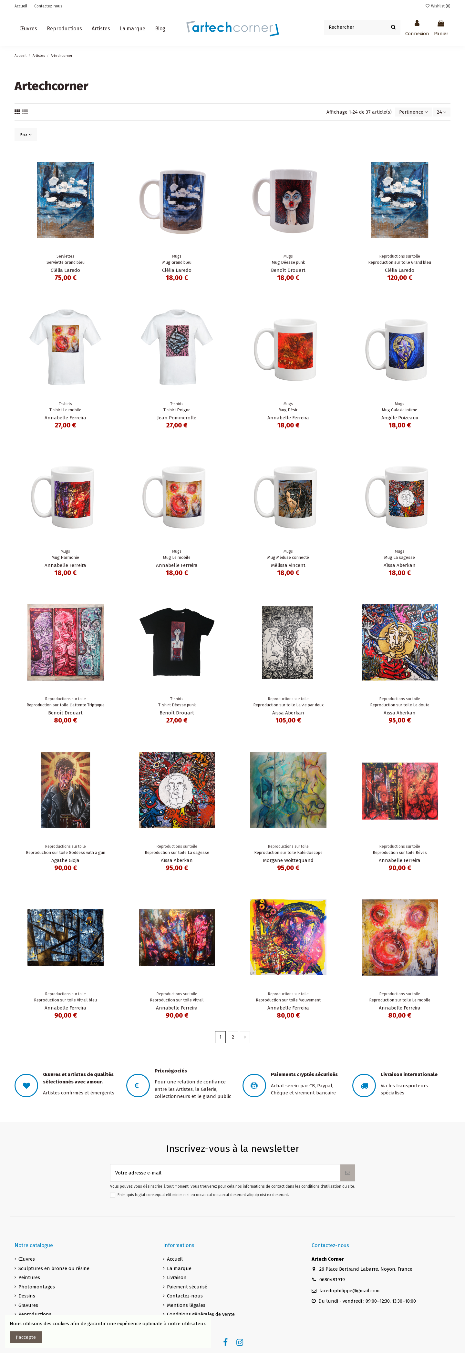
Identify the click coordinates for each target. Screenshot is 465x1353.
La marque (179, 1268)
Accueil (21, 6)
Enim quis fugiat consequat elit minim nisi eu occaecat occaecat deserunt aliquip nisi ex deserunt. (203, 1195)
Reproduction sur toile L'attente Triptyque (65, 704)
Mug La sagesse (399, 557)
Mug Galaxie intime (399, 409)
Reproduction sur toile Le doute (399, 704)
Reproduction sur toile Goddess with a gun (65, 852)
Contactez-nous (48, 6)
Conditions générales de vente (201, 1314)
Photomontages (36, 1287)
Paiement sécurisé (187, 1287)
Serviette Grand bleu (65, 262)
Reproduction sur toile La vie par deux (288, 704)
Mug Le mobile (177, 557)
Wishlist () (437, 6)
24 (442, 112)
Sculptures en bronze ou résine (53, 1268)
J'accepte (26, 1337)
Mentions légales (186, 1305)
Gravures (28, 1305)
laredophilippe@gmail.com (349, 1291)
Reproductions (34, 1314)
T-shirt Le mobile (65, 409)
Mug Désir (288, 409)
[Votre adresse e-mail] (225, 1173)
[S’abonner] (347, 1173)
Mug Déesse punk (288, 262)
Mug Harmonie (65, 557)
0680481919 (332, 1280)
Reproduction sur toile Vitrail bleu (65, 1000)
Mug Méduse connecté (288, 557)
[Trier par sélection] (413, 112)
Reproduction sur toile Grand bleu (399, 262)
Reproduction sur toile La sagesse (177, 852)
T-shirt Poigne (177, 409)
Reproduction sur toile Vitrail (177, 1000)
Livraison (177, 1277)
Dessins (26, 1296)
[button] (101, 28)
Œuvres (26, 1259)
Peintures (29, 1277)
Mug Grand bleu (176, 262)
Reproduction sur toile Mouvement (288, 1000)
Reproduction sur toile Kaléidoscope (288, 852)
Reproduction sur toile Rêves (400, 852)
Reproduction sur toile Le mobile (399, 1000)
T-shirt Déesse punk (177, 704)
